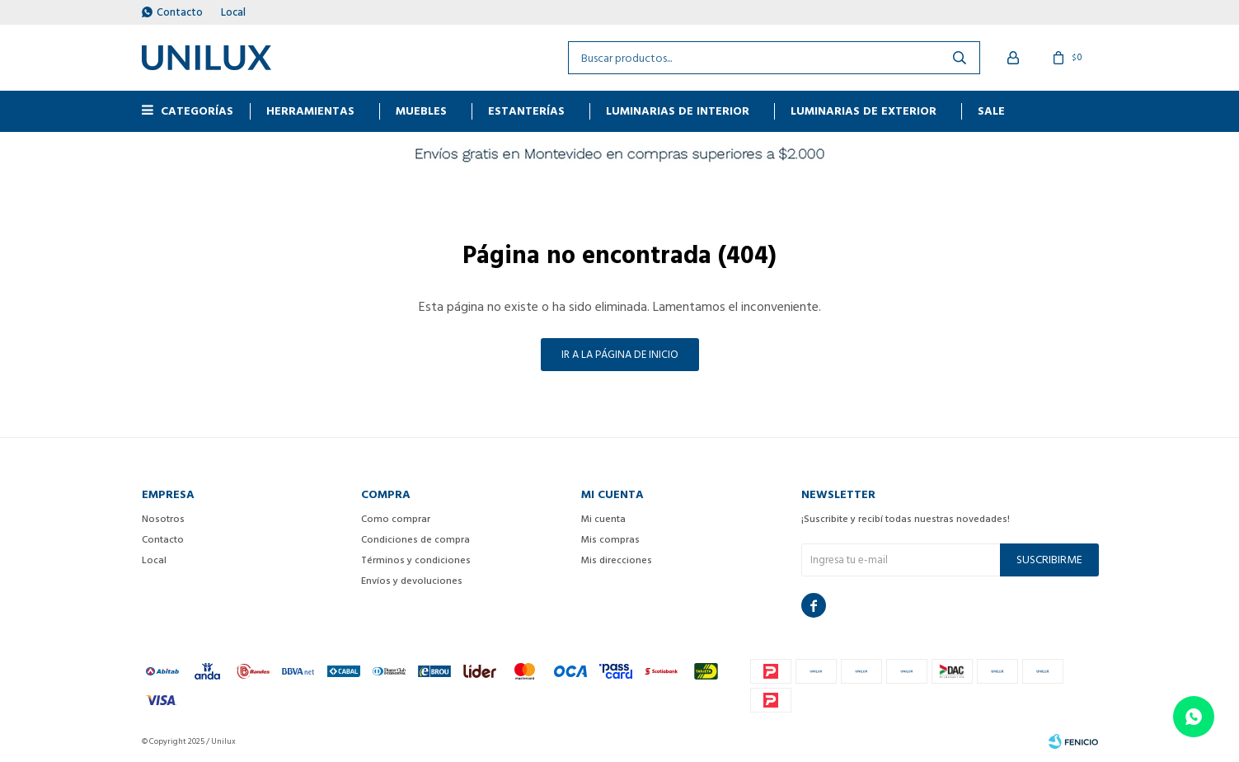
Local (233, 12)
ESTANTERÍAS (526, 110)
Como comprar (395, 519)
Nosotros (163, 519)
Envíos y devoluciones (411, 581)
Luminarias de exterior (863, 110)
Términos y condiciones (416, 560)
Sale (991, 110)
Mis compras (610, 540)
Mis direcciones (616, 560)
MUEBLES (421, 110)
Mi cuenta (603, 519)
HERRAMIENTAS (310, 110)
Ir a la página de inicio (619, 355)
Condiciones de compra (415, 540)
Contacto (180, 12)
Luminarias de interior (677, 110)
